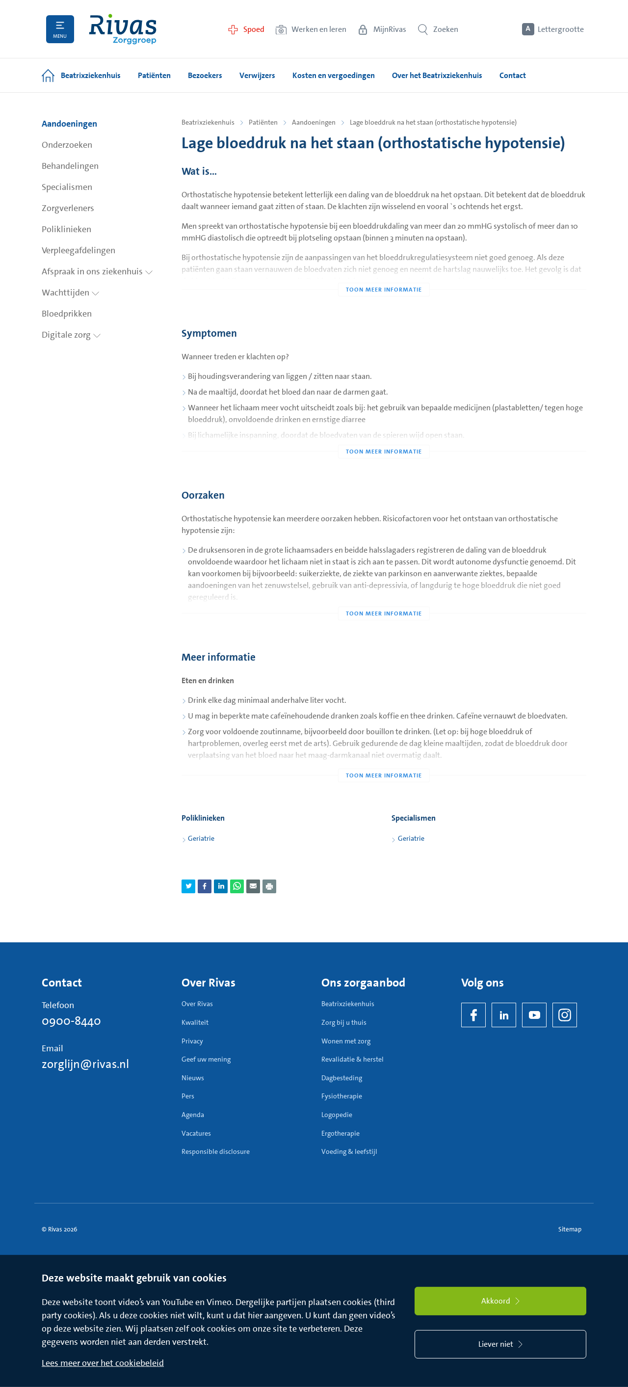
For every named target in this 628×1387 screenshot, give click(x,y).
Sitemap (569, 1229)
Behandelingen (70, 166)
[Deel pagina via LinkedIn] (221, 886)
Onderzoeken (67, 145)
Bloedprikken (67, 314)
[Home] (122, 29)
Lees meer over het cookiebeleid (103, 1363)
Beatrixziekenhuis (208, 122)
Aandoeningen (69, 124)
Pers (188, 1096)
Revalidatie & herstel (352, 1059)
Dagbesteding (341, 1077)
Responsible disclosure (216, 1151)
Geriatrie (201, 838)
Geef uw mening (206, 1059)
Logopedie (336, 1114)
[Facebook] (473, 1015)
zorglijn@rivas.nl (85, 1064)
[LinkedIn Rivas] (504, 1015)
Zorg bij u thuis (343, 1022)
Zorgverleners (68, 208)
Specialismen (67, 187)
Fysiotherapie (341, 1096)
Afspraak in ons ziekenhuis (97, 271)
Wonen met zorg (345, 1041)
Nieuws (193, 1077)
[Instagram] (564, 1015)
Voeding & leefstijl (349, 1151)
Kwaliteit (195, 1022)
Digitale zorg (71, 335)
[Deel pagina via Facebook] (204, 886)
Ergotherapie (340, 1133)
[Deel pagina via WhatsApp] (237, 886)
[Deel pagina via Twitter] (188, 886)
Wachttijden (71, 292)
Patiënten (263, 122)
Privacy (192, 1041)
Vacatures (196, 1133)
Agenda (193, 1114)
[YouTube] (534, 1015)
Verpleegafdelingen (78, 250)
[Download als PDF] (269, 886)
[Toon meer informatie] (384, 270)
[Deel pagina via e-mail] (253, 886)
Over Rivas (197, 1003)
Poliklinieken (66, 229)
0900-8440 (71, 1021)
